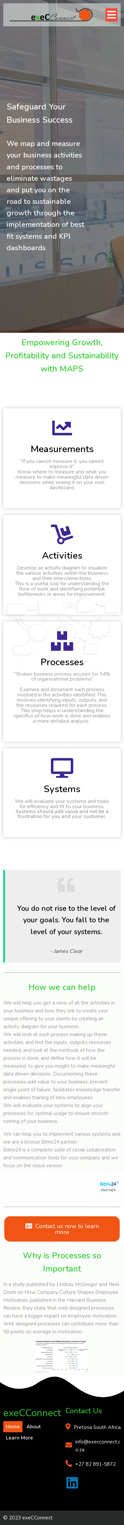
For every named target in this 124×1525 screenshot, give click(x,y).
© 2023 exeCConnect (28, 1517)
